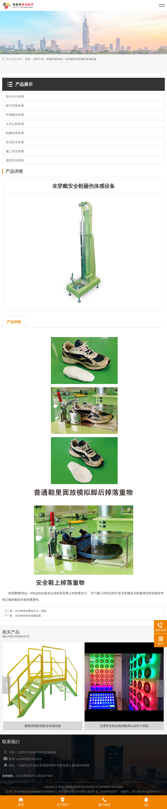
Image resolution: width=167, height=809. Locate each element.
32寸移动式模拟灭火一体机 (31, 610)
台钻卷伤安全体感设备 (28, 615)
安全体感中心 (49, 791)
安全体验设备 (82, 791)
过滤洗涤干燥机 (44, 775)
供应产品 (38, 59)
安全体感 (19, 791)
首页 (27, 59)
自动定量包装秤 (25, 775)
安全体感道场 (66, 791)
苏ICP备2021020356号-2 (146, 791)
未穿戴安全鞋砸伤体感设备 (81, 59)
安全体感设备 (33, 791)
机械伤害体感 (54, 59)
